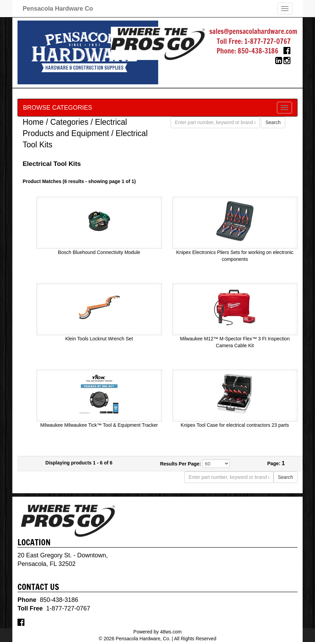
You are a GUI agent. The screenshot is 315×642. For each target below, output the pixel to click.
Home (33, 122)
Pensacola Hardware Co (58, 8)
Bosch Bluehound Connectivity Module (99, 252)
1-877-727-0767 (267, 41)
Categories (69, 122)
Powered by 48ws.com (157, 631)
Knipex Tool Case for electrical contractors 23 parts (234, 425)
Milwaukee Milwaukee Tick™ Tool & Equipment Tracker (99, 425)
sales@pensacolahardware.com (253, 31)
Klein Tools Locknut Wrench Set (99, 338)
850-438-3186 (258, 51)
